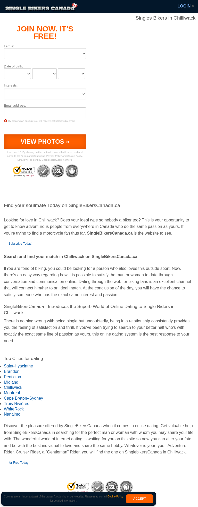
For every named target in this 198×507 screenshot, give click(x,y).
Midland (11, 382)
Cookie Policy (115, 496)
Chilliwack (13, 387)
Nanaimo (12, 414)
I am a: (9, 46)
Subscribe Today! (20, 243)
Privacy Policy (54, 155)
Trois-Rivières (16, 403)
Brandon (12, 371)
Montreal (12, 393)
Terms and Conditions (33, 155)
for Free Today (18, 463)
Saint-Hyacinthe (18, 366)
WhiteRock (14, 409)
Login (186, 6)
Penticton (12, 377)
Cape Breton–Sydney (23, 398)
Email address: (15, 105)
